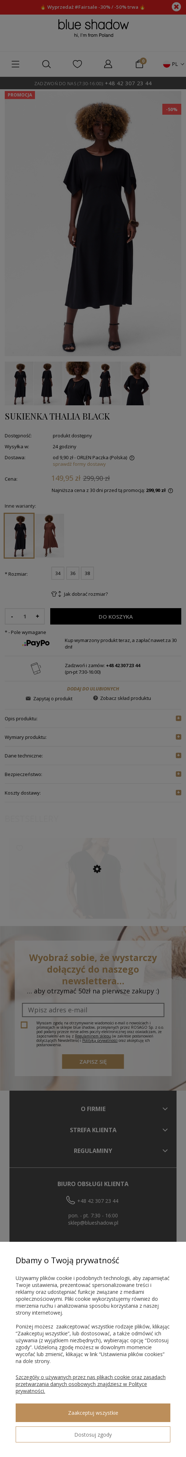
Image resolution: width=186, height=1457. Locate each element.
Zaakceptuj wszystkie (93, 1412)
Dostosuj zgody (93, 1434)
